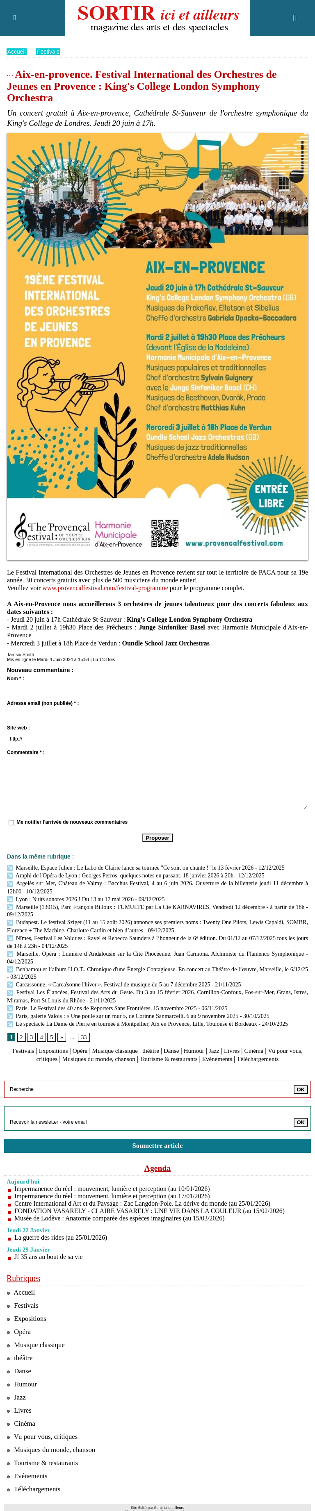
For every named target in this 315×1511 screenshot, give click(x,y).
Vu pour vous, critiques (43, 1429)
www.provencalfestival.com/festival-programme (105, 587)
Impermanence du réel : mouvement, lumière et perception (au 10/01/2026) (113, 1180)
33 (84, 1030)
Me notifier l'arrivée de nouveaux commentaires (72, 822)
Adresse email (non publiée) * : (43, 703)
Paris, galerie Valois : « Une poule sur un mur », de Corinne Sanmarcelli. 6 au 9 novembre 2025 (121, 1010)
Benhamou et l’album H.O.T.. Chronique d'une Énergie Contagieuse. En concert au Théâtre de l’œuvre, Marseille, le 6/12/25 (156, 964)
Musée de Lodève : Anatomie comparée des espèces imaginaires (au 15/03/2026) (120, 1210)
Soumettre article (157, 1138)
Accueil (16, 51)
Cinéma (267, 1043)
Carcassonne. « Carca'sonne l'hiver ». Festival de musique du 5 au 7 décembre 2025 (107, 979)
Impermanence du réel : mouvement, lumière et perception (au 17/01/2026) (113, 1188)
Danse (180, 1043)
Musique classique (120, 1043)
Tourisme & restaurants (177, 1051)
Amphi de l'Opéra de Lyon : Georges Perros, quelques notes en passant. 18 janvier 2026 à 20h (119, 875)
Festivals (48, 51)
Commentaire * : (26, 752)
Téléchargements (271, 1051)
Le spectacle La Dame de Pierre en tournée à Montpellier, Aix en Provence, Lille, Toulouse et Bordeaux (131, 1017)
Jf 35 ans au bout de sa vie (48, 1248)
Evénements (228, 1051)
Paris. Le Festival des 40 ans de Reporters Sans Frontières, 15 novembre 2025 (101, 1002)
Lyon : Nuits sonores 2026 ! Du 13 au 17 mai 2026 (69, 897)
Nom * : (15, 679)
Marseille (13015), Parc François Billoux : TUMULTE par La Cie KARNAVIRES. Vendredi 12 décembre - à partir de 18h (155, 905)
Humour (204, 1043)
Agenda (157, 1160)
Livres (243, 1043)
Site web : (18, 728)
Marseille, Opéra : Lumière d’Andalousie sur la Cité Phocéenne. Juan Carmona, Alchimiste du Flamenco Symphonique (155, 950)
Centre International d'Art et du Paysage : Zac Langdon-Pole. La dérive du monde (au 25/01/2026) (143, 1195)
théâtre (159, 1043)
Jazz (225, 1043)
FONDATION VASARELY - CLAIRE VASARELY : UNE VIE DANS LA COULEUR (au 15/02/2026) (151, 1203)
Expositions (55, 1043)
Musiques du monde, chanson (103, 1051)
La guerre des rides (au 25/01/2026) (61, 1229)
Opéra (83, 1043)
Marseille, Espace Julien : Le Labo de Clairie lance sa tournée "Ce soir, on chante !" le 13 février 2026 (129, 867)
